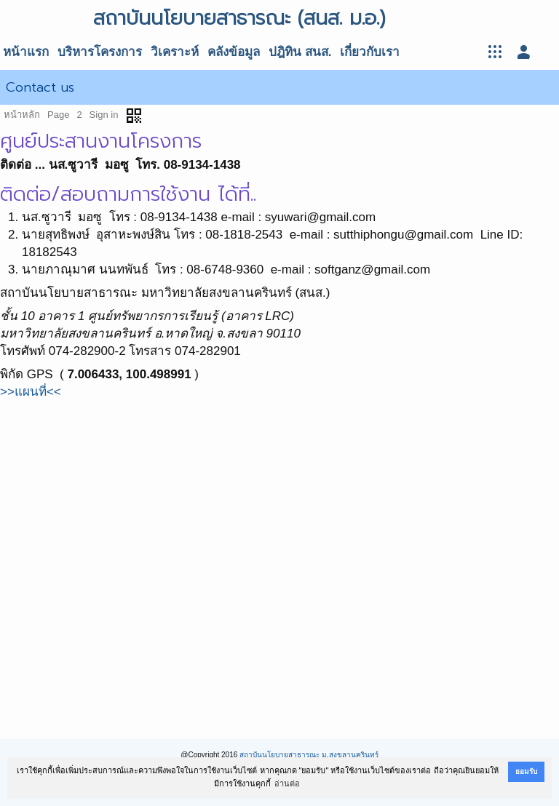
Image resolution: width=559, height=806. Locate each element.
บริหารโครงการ (100, 52)
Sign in (104, 114)
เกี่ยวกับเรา (370, 52)
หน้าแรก (26, 52)
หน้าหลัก (22, 114)
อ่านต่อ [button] (287, 783)
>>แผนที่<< (30, 392)
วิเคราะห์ (175, 52)
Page (58, 114)
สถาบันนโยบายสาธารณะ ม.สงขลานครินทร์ (308, 755)
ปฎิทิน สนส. (300, 52)
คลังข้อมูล (233, 52)
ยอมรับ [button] (526, 771)
